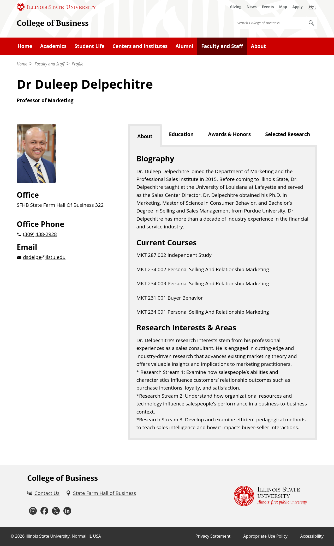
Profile (77, 64)
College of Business (53, 23)
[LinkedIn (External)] (67, 510)
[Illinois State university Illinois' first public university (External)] (270, 496)
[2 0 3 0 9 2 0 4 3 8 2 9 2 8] (64, 234)
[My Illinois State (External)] (312, 7)
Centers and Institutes (140, 46)
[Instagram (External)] (33, 510)
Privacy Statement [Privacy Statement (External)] (212, 536)
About (258, 46)
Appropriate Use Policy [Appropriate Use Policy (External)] (265, 536)
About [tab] (144, 136)
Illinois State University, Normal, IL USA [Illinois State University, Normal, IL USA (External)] (63, 536)
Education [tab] (181, 134)
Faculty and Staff (222, 46)
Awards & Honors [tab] (229, 134)
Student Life (89, 46)
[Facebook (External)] (44, 510)
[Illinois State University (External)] (56, 7)
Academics (53, 46)
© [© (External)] (12, 536)
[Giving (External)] (235, 7)
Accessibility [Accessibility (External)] (312, 536)
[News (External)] (252, 7)
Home (24, 46)
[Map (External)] (283, 7)
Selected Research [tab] (287, 134)
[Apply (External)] (297, 7)
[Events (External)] (268, 7)
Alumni (184, 46)
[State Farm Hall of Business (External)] (101, 493)
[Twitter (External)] (56, 510)
